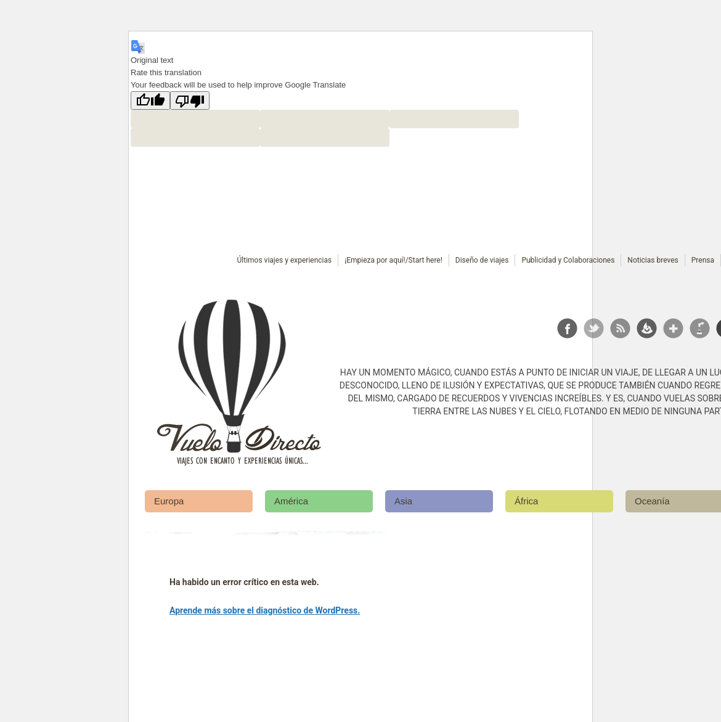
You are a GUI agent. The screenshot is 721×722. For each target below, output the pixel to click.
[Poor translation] (190, 100)
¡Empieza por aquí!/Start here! (393, 260)
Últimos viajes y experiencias (284, 260)
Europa (169, 501)
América (291, 501)
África (526, 501)
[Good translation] (150, 100)
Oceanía (652, 501)
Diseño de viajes (482, 260)
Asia (403, 501)
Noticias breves (652, 260)
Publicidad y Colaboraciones (567, 260)
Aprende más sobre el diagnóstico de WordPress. (264, 610)
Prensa (702, 260)
